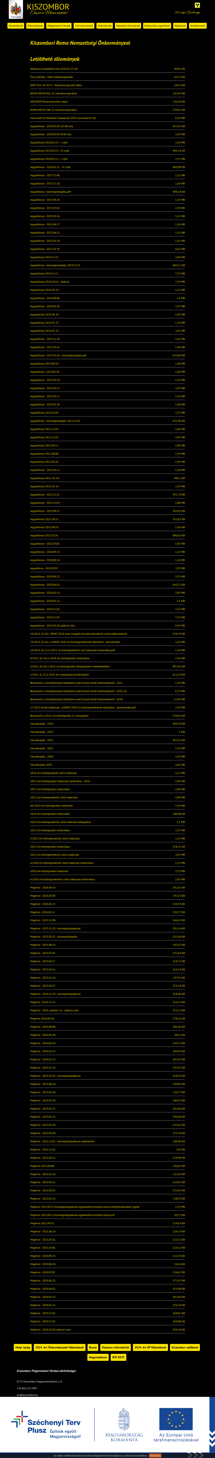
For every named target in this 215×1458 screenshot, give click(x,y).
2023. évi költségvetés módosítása (50, 830)
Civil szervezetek (84, 25)
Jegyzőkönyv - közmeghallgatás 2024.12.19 (55, 265)
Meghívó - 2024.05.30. (43, 1035)
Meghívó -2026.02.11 (42, 912)
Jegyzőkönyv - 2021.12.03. (45, 503)
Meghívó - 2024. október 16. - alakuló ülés (54, 1010)
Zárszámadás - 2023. (42, 732)
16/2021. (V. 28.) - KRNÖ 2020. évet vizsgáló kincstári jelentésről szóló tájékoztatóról (78, 634)
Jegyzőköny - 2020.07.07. (44, 568)
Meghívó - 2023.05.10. (43, 1100)
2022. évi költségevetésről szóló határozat (54, 855)
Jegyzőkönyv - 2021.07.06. (45, 544)
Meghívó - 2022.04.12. (43, 1182)
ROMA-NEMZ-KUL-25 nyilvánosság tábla (53, 93)
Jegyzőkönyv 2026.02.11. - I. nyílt (49, 159)
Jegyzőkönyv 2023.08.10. (44, 364)
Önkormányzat (35, 25)
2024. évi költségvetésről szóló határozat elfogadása (60, 822)
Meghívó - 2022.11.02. (43, 1149)
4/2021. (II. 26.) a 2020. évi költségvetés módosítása (60, 658)
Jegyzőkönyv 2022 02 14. (44, 486)
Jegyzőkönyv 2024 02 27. (44, 323)
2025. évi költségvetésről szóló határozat (53, 797)
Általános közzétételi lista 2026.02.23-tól (54, 69)
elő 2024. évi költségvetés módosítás (51, 806)
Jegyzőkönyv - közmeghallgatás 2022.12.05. (55, 421)
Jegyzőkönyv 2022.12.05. (44, 429)
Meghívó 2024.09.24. (42, 1018)
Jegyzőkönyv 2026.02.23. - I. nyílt (49, 142)
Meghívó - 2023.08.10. (43, 1084)
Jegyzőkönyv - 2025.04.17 (45, 224)
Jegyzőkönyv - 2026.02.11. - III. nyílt (50, 167)
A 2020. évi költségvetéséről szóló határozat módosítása (62, 879)
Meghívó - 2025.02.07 (42, 986)
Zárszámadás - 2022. (42, 740)
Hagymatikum (98, 1357)
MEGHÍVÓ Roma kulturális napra (49, 102)
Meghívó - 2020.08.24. (43, 1264)
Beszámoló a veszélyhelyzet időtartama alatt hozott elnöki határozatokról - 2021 (76, 683)
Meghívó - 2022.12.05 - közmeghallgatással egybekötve (62, 1141)
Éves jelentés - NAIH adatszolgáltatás (51, 77)
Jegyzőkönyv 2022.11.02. (44, 437)
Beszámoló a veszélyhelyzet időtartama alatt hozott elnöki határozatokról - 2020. (76, 699)
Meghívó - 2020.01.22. (43, 1305)
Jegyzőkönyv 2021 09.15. (44, 519)
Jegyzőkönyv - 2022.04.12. (45, 470)
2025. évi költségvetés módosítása (50, 789)
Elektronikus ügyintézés (157, 25)
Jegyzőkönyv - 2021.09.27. (45, 511)
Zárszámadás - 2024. (42, 724)
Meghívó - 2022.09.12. (43, 1158)
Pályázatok (180, 25)
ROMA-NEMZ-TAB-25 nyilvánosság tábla (53, 110)
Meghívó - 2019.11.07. (43, 1321)
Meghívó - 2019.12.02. (43, 1313)
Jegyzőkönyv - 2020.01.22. (45, 601)
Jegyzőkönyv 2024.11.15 (44, 273)
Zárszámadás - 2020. (42, 756)
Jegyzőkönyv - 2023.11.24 (45, 339)
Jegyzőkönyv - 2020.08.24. (45, 560)
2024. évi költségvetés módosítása (50, 814)
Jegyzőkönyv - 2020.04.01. (45, 585)
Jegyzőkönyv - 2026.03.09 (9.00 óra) (50, 134)
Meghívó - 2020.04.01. (43, 1289)
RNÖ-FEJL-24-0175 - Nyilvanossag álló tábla (56, 85)
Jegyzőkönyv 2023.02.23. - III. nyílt (49, 151)
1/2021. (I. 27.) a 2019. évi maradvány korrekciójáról (59, 675)
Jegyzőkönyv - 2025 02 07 (45, 249)
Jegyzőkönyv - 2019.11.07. (45, 617)
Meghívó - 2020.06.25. (43, 1280)
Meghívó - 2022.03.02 (42, 1190)
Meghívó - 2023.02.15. (43, 1117)
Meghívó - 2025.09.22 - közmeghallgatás (53, 937)
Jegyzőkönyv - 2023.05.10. (45, 380)
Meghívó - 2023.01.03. (43, 1133)
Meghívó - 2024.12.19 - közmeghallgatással (55, 994)
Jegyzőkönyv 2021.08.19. (44, 527)
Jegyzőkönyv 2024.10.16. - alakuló (49, 282)
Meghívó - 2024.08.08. (43, 1027)
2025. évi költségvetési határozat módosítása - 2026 (60, 781)
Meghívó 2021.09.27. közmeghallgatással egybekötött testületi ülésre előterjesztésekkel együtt (84, 1207)
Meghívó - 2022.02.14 (42, 1199)
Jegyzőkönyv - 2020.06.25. (45, 576)
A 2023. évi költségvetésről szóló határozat (54, 838)
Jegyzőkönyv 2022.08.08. (44, 454)
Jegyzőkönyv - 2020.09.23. (45, 552)
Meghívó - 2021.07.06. (43, 1248)
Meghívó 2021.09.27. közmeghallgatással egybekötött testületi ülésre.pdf (72, 1215)
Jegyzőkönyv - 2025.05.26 (45, 216)
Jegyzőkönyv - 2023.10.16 (45, 347)
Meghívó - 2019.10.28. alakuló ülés (50, 1330)
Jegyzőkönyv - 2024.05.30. (45, 306)
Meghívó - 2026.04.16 (42, 887)
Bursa (93, 1347)
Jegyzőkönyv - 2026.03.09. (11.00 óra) (51, 126)
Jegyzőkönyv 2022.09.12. (44, 445)
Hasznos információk (115, 1347)
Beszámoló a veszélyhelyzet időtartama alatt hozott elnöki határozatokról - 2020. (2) (78, 691)
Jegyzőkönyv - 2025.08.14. (45, 200)
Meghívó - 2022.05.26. (43, 1174)
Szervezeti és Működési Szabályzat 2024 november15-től (63, 118)
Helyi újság (22, 1347)
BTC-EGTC (118, 1357)
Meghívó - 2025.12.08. (43, 920)
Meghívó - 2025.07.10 (42, 953)
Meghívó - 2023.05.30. (43, 1092)
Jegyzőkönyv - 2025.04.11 (45, 233)
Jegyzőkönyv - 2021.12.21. (45, 494)
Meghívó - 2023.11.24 (42, 1068)
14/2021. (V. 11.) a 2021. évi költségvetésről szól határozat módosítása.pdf (72, 650)
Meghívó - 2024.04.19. (43, 1043)
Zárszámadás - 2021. (42, 748)
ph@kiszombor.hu (27, 1395)
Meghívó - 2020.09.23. (43, 1256)
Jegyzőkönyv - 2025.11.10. (45, 183)
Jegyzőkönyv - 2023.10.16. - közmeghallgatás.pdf (58, 355)
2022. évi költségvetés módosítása (50, 847)
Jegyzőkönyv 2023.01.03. (44, 413)
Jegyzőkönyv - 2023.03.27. (45, 388)
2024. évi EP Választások (150, 1347)
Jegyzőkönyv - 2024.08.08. (45, 298)
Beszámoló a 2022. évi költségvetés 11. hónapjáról (59, 716)
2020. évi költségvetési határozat (49, 871)
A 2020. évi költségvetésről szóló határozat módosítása (61, 863)
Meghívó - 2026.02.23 (42, 904)
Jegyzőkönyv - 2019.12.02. (45, 609)
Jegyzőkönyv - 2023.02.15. (45, 396)
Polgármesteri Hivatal (59, 25)
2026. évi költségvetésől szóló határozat (53, 773)
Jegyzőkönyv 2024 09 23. (44, 290)
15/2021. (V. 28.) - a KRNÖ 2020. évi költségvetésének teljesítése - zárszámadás (75, 642)
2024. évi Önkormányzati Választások (59, 1347)
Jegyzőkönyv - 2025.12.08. (45, 175)
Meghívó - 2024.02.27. (43, 1051)
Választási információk (128, 25)
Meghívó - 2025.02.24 (42, 978)
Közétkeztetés (197, 25)
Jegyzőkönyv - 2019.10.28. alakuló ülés (52, 625)
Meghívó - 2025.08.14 (42, 945)
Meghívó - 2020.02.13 (42, 1297)
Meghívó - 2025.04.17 (42, 961)
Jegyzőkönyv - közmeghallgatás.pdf (50, 192)
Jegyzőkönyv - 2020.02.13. (45, 593)
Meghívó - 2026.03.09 (42, 896)
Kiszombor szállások (185, 1347)
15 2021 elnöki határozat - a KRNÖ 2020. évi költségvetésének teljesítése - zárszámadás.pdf (83, 707)
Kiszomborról (16, 25)
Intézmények (105, 25)
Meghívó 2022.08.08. (42, 1166)
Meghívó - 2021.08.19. (43, 1231)
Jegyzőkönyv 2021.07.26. (44, 535)
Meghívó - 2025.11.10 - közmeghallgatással (55, 928)
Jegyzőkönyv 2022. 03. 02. (45, 478)
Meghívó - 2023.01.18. (43, 1125)
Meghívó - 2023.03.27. (43, 1109)
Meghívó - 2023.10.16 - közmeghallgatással (55, 1076)
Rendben (155, 1455)
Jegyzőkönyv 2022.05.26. (44, 462)
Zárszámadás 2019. (41, 765)
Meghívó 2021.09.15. (42, 1223)
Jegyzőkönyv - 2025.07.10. (45, 208)
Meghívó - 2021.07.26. (43, 1240)
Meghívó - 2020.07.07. (42, 1272)
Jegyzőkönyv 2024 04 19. (44, 314)
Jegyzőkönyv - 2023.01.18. (45, 404)
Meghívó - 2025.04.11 (42, 969)
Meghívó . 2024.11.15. (43, 1002)
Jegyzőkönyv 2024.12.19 (44, 257)
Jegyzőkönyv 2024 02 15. (44, 331)
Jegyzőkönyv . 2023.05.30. (45, 372)
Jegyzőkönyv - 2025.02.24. (45, 241)
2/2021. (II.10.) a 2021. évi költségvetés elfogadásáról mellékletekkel (70, 666)
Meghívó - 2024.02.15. (43, 1059)
